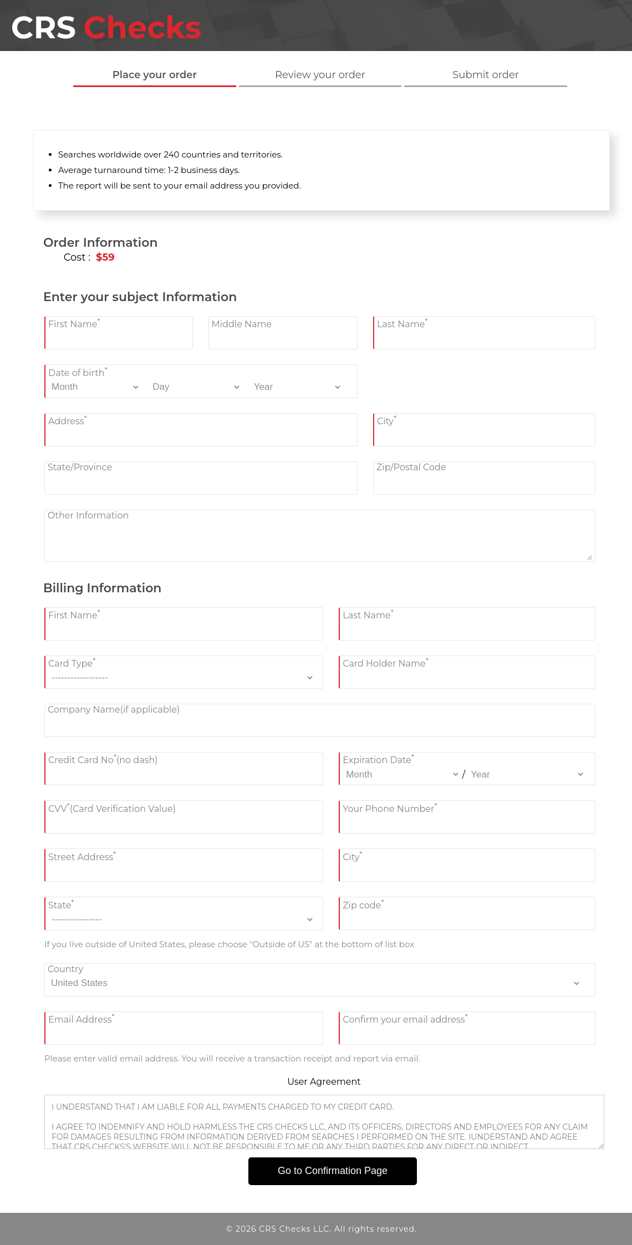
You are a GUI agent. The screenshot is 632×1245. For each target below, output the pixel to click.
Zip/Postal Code (411, 467)
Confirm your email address (405, 1018)
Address (67, 420)
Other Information (88, 515)
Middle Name (242, 324)
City (386, 420)
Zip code (363, 903)
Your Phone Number (390, 807)
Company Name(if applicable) (114, 709)
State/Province (80, 467)
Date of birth (78, 371)
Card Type (71, 662)
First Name (74, 323)
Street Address (82, 855)
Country (65, 969)
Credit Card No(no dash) (103, 759)
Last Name (402, 323)
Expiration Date (378, 759)
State (61, 903)
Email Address (81, 1018)
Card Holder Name (386, 662)
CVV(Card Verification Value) (112, 807)
